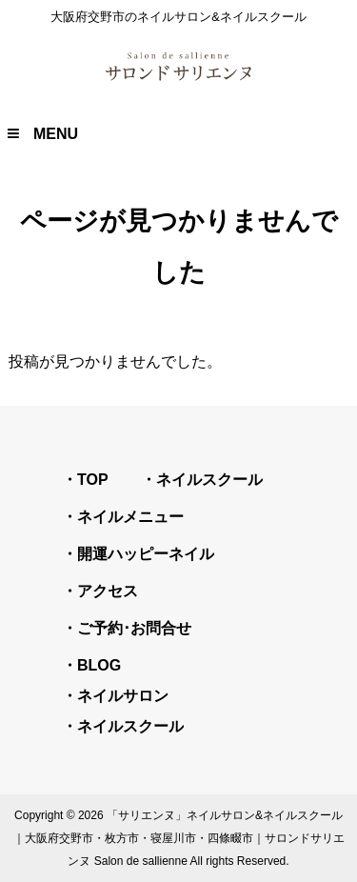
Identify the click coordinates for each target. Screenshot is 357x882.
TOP (93, 479)
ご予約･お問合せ (134, 628)
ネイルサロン (123, 696)
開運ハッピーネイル (145, 554)
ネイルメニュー (130, 517)
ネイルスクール (209, 479)
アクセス (107, 591)
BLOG (99, 665)
